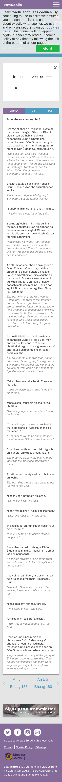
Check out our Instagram (27, 732)
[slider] (24, 77)
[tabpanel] (31, 394)
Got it (47, 48)
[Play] (15, 77)
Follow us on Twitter (7, 732)
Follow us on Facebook (17, 732)
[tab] (14, 111)
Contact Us (37, 732)
